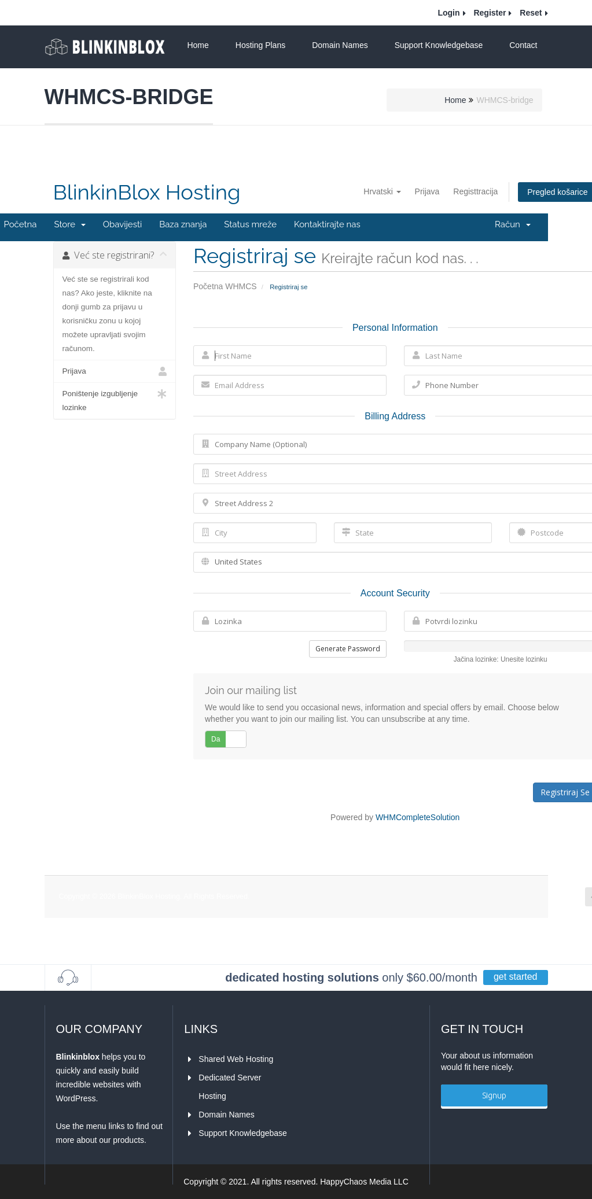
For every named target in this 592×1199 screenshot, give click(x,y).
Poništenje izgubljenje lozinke (114, 399)
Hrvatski (381, 191)
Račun (512, 224)
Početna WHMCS (225, 286)
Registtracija (475, 191)
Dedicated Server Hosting (230, 1084)
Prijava (427, 191)
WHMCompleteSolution (418, 817)
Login (448, 12)
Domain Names (339, 45)
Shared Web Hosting (235, 1059)
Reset (531, 12)
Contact (523, 45)
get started (516, 977)
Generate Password (347, 649)
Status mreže (250, 224)
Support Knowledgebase (439, 45)
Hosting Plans (260, 45)
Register (489, 12)
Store (69, 224)
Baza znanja (183, 224)
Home (197, 45)
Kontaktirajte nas (327, 224)
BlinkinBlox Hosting (147, 192)
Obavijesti (122, 224)
